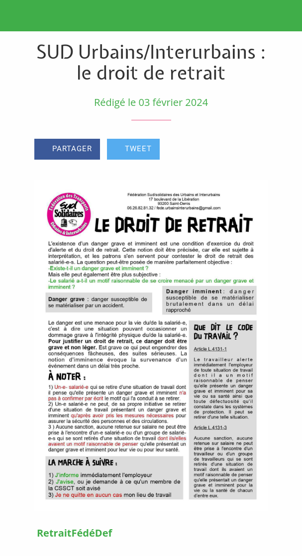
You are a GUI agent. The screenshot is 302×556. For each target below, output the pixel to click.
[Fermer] (16, 16)
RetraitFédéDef (74, 533)
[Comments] (256, 150)
